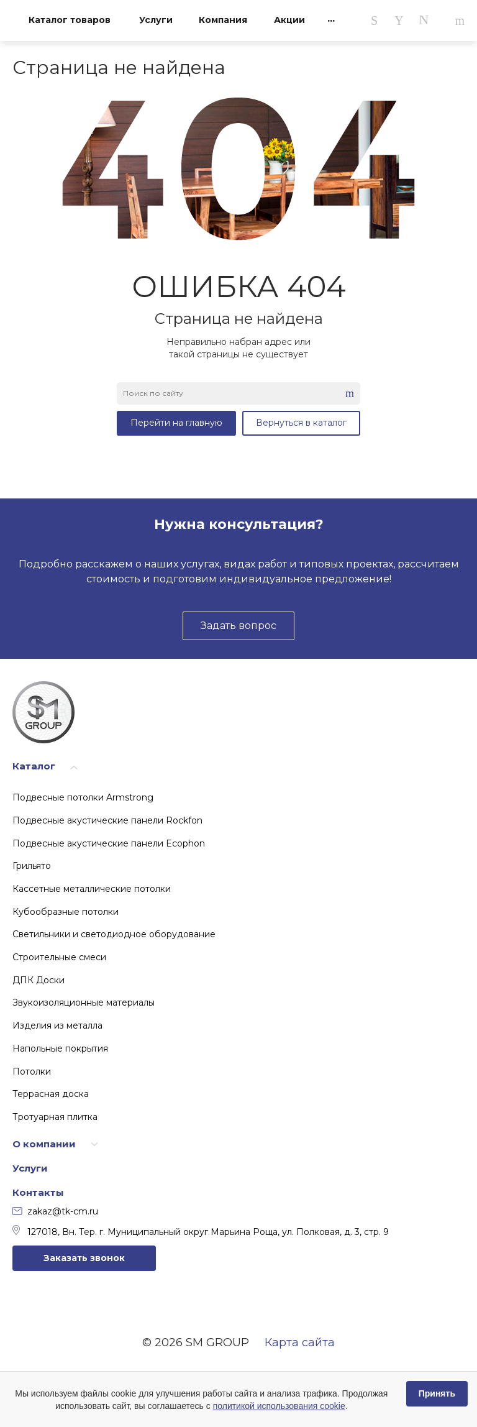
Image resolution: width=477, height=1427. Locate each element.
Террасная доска (50, 1093)
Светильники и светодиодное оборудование (114, 934)
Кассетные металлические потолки (91, 888)
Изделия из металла (57, 1025)
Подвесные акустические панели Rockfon (107, 820)
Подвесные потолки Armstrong (82, 797)
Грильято (31, 865)
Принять (437, 1393)
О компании (44, 1144)
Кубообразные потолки (65, 911)
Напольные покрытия (60, 1048)
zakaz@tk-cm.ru (55, 1211)
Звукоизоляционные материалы (83, 1002)
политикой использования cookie (279, 1406)
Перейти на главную (176, 422)
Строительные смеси (59, 957)
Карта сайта (300, 1342)
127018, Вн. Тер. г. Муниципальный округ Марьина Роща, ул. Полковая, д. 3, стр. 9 (200, 1231)
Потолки (31, 1071)
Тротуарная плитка (55, 1116)
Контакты (38, 1192)
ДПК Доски (38, 980)
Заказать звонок (84, 1258)
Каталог (33, 766)
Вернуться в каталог (301, 422)
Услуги (30, 1168)
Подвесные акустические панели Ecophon (108, 843)
